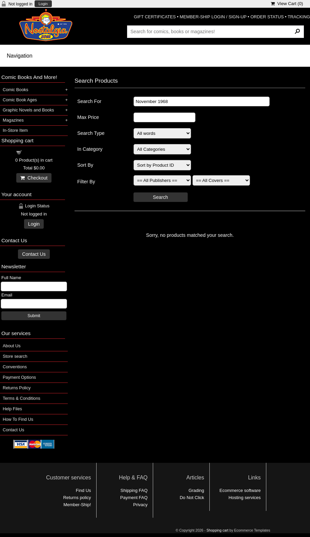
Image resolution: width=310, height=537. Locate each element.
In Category (89, 149)
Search (160, 197)
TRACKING (299, 16)
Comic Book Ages (20, 99)
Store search (15, 356)
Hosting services (244, 497)
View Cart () (287, 3)
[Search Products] (215, 31)
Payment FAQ (134, 497)
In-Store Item (15, 130)
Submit (33, 316)
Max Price (88, 117)
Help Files (12, 408)
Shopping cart (37, 151)
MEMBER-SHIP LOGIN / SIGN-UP (213, 16)
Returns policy (77, 497)
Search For (89, 101)
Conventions (15, 366)
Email (6, 294)
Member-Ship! (77, 504)
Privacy (140, 504)
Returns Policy (17, 387)
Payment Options (19, 377)
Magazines (13, 120)
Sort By (85, 165)
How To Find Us (18, 419)
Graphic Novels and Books (28, 109)
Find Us (83, 490)
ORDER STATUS (267, 16)
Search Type (91, 133)
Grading (196, 490)
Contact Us (33, 254)
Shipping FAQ (134, 490)
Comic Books (15, 89)
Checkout (33, 177)
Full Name (11, 277)
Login (43, 4)
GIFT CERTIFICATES (155, 16)
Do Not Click (192, 497)
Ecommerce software (240, 490)
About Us (12, 345)
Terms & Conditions (21, 398)
